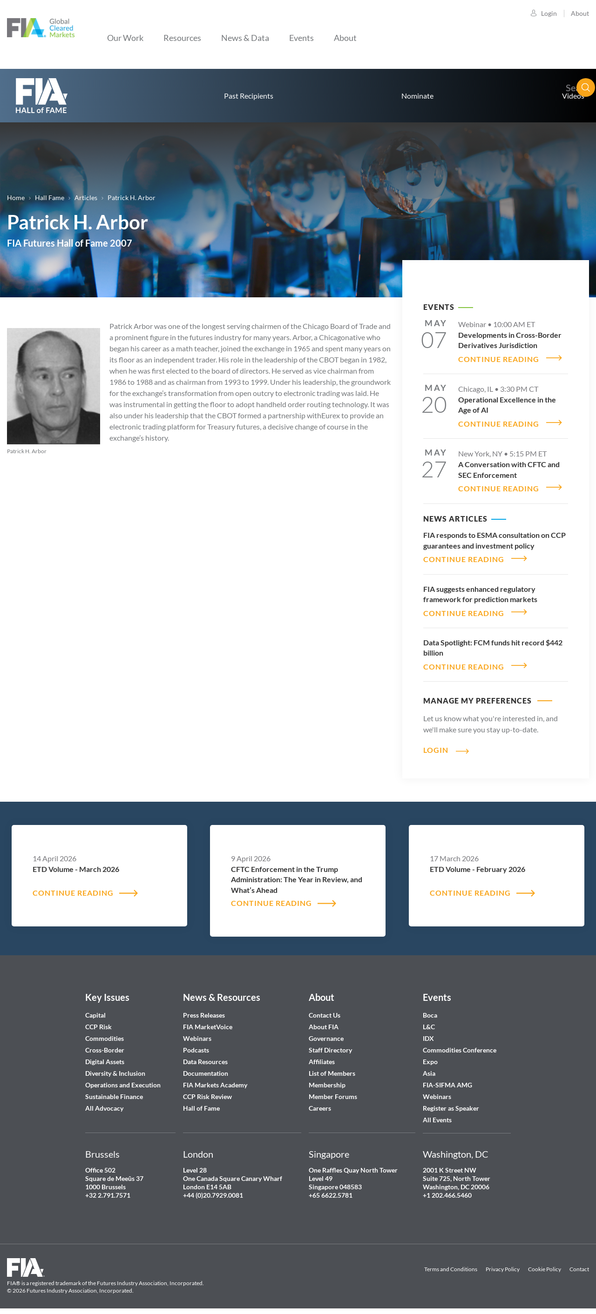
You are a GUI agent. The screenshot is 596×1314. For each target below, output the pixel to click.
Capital (95, 1009)
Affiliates (322, 1056)
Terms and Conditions (450, 1263)
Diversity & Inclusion (115, 1068)
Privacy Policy (503, 1263)
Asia (429, 1068)
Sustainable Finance (114, 1091)
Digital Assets (104, 1056)
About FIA (324, 1021)
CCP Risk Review (207, 1091)
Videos (573, 95)
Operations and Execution (123, 1079)
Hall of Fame (201, 1102)
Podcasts (196, 1044)
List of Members (332, 1068)
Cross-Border (105, 1044)
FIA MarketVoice (207, 1021)
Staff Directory (330, 1044)
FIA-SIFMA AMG (447, 1079)
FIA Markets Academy (215, 1079)
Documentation (206, 1068)
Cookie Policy (544, 1263)
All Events (437, 1114)
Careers (320, 1102)
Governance (326, 1033)
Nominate (417, 95)
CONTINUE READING (498, 357)
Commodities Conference (459, 1044)
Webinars (197, 1033)
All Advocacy (104, 1102)
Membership (327, 1079)
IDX (428, 1033)
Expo (430, 1056)
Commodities (104, 1033)
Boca (430, 1009)
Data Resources (205, 1056)
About (580, 13)
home (42, 95)
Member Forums (333, 1091)
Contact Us (324, 1009)
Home (16, 197)
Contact (579, 1263)
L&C (429, 1021)
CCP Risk (98, 1021)
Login (549, 13)
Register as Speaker (451, 1102)
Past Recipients (248, 95)
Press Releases (204, 1009)
